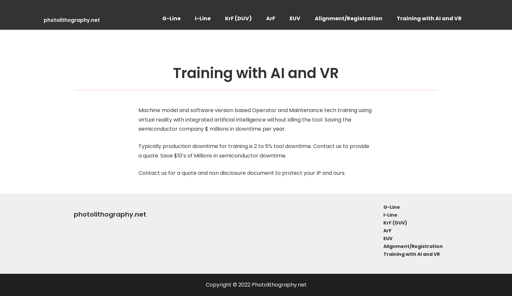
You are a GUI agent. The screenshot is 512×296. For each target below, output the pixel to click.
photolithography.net (72, 20)
